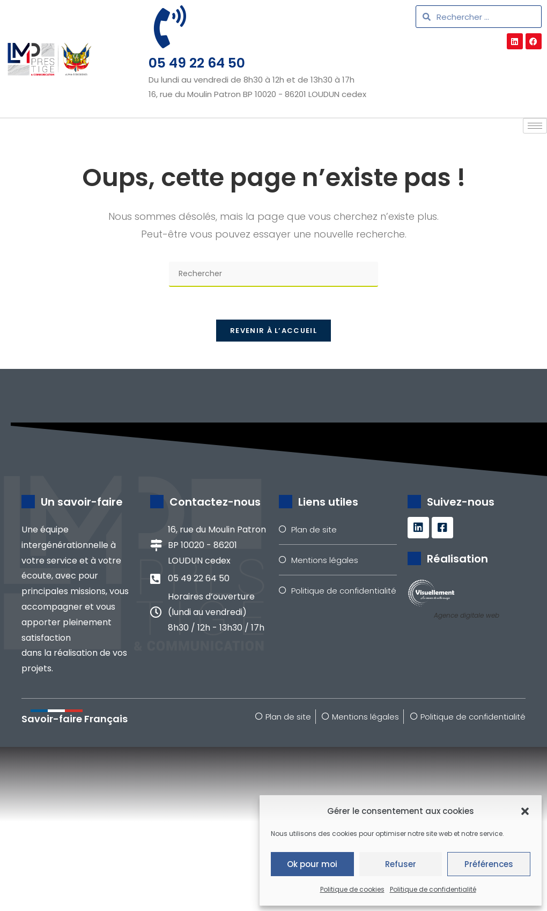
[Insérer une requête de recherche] (273, 274)
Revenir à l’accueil (273, 330)
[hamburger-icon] (535, 126)
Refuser (400, 864)
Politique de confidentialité (433, 889)
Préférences (488, 864)
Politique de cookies (352, 889)
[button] (525, 811)
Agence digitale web (466, 615)
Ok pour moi (312, 864)
